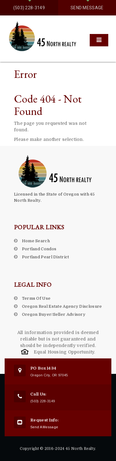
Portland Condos (39, 249)
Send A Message (44, 427)
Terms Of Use (36, 298)
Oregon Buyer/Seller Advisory (53, 314)
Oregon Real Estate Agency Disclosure (62, 306)
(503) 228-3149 (29, 7)
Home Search (36, 241)
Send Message (87, 7)
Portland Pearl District (45, 257)
